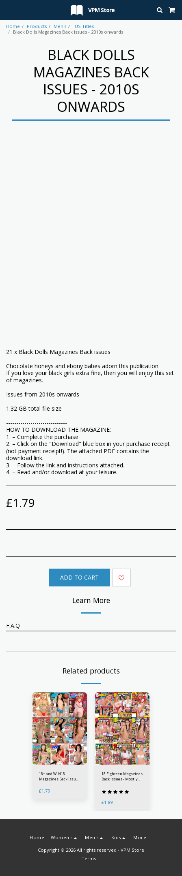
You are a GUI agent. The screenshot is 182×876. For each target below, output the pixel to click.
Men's (60, 26)
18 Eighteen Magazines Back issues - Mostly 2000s (122, 776)
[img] (59, 728)
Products (37, 26)
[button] (9, 9)
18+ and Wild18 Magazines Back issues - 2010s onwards (59, 776)
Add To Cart (79, 577)
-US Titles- (84, 26)
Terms (89, 858)
